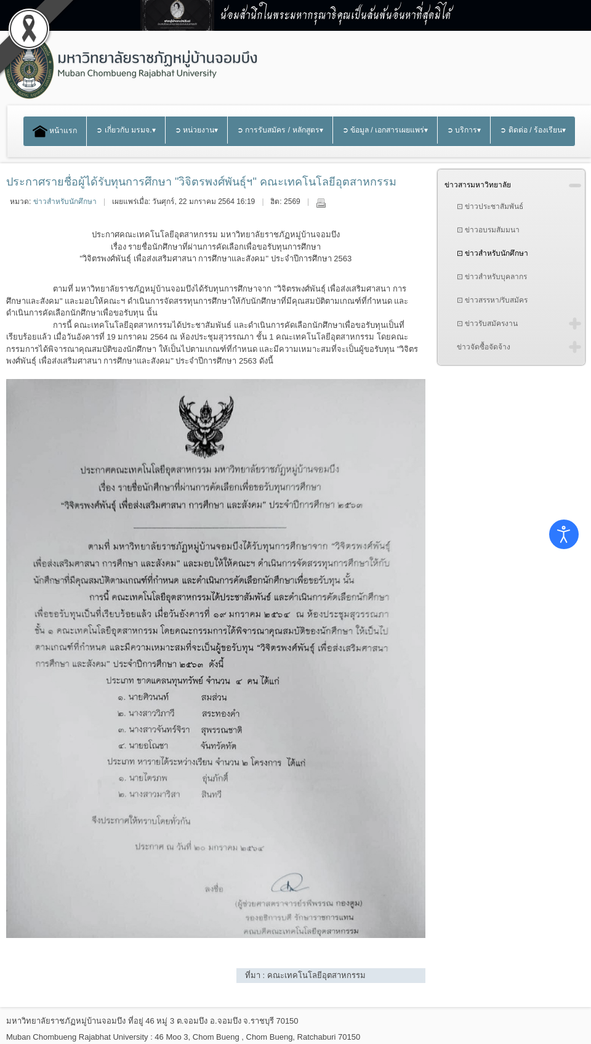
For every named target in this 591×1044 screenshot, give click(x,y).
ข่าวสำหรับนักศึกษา (65, 201)
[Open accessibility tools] (564, 534)
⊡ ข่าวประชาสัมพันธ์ (490, 206)
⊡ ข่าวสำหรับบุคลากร (492, 276)
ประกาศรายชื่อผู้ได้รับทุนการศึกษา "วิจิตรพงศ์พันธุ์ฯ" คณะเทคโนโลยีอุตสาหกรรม (201, 182)
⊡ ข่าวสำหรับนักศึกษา (492, 253)
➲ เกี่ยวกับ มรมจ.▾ (125, 130)
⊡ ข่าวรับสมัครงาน (487, 323)
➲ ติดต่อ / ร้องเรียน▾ (533, 130)
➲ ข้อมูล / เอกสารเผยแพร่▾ (385, 130)
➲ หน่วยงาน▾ (196, 130)
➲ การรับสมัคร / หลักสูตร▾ (280, 130)
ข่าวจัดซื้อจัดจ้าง (483, 347)
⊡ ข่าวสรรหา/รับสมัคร (492, 300)
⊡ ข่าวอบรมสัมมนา (488, 230)
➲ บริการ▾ (464, 130)
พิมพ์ (321, 203)
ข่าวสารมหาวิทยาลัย (477, 185)
